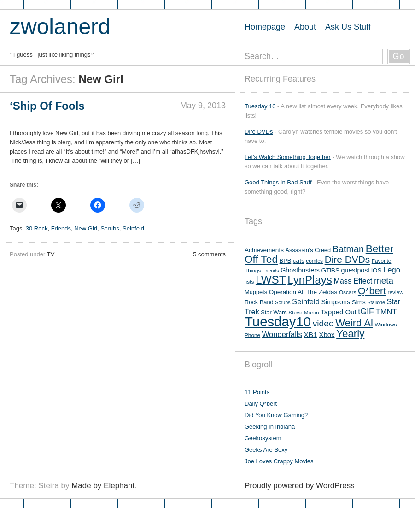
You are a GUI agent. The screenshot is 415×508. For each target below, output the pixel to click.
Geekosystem (263, 438)
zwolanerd (60, 26)
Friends (61, 228)
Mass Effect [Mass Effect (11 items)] (352, 281)
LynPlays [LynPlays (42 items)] (309, 279)
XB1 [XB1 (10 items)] (310, 334)
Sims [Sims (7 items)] (359, 302)
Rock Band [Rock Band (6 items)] (259, 302)
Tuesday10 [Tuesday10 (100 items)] (278, 321)
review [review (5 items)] (395, 292)
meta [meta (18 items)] (383, 280)
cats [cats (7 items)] (298, 260)
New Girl (85, 228)
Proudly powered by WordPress (300, 485)
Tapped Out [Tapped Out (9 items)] (338, 312)
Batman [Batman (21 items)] (348, 249)
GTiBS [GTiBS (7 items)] (330, 270)
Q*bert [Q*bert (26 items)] (372, 290)
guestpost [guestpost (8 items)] (355, 270)
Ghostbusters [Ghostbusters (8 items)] (300, 270)
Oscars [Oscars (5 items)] (347, 292)
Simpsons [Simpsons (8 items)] (336, 302)
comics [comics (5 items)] (314, 261)
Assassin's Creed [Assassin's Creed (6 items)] (308, 250)
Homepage (265, 26)
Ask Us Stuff (348, 26)
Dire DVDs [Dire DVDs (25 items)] (347, 259)
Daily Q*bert (261, 403)
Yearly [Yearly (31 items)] (350, 333)
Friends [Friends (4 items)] (271, 270)
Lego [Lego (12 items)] (391, 270)
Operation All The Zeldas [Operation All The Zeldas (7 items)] (303, 292)
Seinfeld (133, 228)
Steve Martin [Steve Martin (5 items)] (303, 312)
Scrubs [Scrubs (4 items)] (282, 302)
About (305, 26)
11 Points (257, 392)
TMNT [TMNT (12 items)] (386, 311)
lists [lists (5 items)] (249, 281)
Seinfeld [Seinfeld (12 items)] (306, 301)
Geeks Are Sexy (266, 449)
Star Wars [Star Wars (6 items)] (273, 312)
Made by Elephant (102, 485)
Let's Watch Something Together (288, 157)
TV (51, 254)
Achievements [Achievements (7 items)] (264, 250)
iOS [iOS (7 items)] (376, 270)
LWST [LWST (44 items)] (271, 279)
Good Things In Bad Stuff (278, 182)
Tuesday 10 (260, 106)
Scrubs (109, 228)
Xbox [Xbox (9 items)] (326, 334)
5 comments (209, 254)
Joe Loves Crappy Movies (279, 461)
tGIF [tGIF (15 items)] (366, 311)
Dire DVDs (259, 131)
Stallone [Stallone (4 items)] (376, 302)
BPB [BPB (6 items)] (286, 260)
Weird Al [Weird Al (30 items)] (354, 323)
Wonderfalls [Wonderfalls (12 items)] (282, 334)
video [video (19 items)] (323, 323)
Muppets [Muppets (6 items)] (256, 292)
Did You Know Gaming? (276, 415)
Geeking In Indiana (270, 426)
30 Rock (37, 228)
